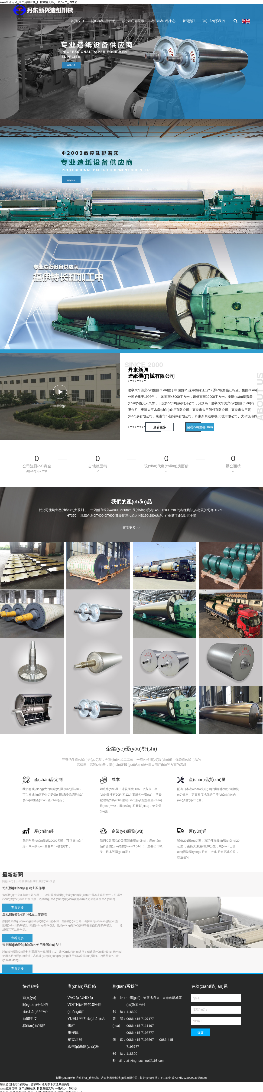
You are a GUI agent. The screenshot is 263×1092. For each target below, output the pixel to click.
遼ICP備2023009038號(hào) (189, 1077)
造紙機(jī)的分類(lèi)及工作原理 (24, 914)
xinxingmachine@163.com (146, 1060)
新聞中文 (30, 1019)
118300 (132, 1012)
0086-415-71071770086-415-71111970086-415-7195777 (140, 1026)
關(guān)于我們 (103, 21)
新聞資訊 (188, 21)
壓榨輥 (73, 1033)
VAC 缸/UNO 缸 (81, 998)
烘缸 (71, 1026)
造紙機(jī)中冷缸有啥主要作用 (23, 888)
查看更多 (159, 427)
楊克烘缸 (75, 1040)
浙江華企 (165, 1077)
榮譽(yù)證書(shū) (200, 427)
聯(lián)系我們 (213, 21)
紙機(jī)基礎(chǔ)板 (83, 1046)
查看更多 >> (131, 527)
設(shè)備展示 (133, 21)
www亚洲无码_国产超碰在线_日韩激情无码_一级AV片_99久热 (38, 2)
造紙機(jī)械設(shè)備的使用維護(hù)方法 (32, 945)
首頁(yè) (77, 21)
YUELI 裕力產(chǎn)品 (86, 1019)
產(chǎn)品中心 (163, 21)
